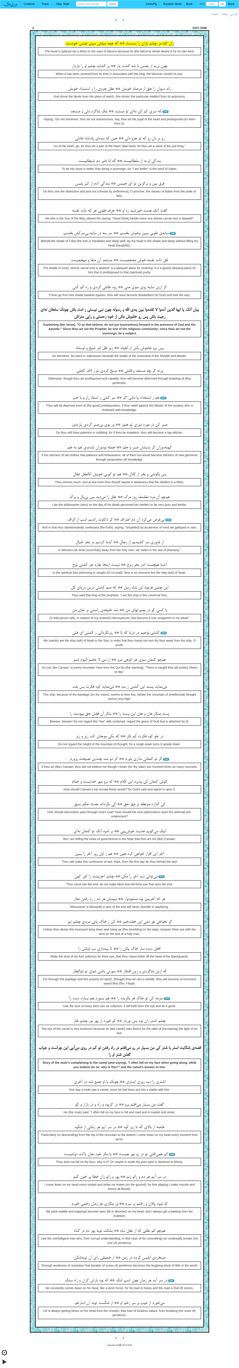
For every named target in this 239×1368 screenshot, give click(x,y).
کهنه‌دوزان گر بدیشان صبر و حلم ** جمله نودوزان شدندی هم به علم (119, 447)
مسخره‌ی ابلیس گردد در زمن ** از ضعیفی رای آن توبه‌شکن (119, 1257)
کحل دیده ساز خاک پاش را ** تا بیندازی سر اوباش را (119, 948)
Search (112, 4)
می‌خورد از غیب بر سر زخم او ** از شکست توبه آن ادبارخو (119, 1303)
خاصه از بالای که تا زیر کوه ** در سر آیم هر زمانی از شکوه (119, 1127)
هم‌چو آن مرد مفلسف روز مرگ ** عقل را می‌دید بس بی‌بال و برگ (119, 497)
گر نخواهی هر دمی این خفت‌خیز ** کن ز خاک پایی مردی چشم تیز (119, 921)
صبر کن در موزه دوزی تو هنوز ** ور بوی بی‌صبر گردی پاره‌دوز (119, 424)
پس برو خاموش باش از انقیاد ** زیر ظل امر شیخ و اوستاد (119, 348)
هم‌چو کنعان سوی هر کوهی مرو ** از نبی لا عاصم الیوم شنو (119, 659)
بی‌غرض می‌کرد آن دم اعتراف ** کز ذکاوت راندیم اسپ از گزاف (116, 519)
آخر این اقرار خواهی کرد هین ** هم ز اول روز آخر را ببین (119, 854)
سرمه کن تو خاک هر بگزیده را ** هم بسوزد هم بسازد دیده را (116, 998)
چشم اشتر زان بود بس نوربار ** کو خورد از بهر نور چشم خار (119, 1021)
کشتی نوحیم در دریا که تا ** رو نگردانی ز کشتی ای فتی (116, 632)
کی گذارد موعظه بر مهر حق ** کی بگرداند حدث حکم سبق (119, 804)
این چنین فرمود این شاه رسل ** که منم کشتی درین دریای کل (119, 587)
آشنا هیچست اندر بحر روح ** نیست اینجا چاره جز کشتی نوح (119, 565)
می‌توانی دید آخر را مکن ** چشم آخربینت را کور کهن (116, 876)
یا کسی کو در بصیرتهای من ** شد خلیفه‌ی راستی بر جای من (119, 610)
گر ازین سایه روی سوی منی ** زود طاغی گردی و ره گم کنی (119, 287)
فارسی (233, 14)
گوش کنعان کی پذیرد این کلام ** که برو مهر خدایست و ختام (119, 781)
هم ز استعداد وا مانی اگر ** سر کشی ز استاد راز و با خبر (116, 397)
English (215, 14)
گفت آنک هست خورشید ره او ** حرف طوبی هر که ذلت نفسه (119, 210)
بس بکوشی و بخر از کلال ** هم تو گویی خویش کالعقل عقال (119, 474)
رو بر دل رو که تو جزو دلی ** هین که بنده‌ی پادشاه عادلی (119, 138)
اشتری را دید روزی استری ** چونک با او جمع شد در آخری (119, 1082)
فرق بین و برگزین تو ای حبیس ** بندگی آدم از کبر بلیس (119, 183)
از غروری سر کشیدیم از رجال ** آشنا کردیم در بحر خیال (119, 542)
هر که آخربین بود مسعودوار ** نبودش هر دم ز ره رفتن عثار (119, 899)
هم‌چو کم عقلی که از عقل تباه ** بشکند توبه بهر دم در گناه (119, 1231)
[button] (30, 4)
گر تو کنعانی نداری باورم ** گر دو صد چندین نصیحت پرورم (116, 759)
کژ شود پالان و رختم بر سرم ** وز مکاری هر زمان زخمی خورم (119, 1204)
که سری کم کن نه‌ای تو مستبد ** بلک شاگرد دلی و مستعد (116, 111)
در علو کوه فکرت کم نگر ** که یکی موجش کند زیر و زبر (119, 736)
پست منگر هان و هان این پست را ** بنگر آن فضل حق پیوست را (119, 713)
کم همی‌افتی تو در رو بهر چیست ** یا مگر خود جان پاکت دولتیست (116, 1154)
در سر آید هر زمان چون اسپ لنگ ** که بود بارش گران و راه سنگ (116, 1280)
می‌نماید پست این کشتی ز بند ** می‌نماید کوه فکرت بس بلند (119, 686)
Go (222, 4)
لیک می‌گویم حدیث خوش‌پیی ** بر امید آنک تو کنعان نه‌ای (119, 831)
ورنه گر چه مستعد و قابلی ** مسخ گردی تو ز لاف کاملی (119, 371)
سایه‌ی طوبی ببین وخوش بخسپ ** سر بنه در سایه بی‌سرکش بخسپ (116, 233)
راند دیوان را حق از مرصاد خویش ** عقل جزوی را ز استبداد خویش (119, 89)
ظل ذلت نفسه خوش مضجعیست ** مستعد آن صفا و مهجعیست (119, 260)
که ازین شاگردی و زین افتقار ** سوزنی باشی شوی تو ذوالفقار (119, 971)
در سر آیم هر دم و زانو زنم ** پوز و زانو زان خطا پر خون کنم (119, 1176)
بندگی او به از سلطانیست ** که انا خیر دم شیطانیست (119, 161)
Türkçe (224, 14)
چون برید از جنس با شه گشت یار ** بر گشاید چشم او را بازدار (119, 66)
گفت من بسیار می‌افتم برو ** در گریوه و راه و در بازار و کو (119, 1104)
